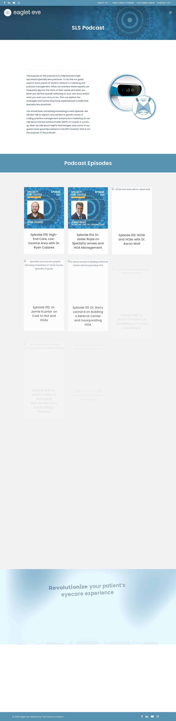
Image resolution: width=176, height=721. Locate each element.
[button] (170, 12)
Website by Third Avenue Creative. (47, 716)
